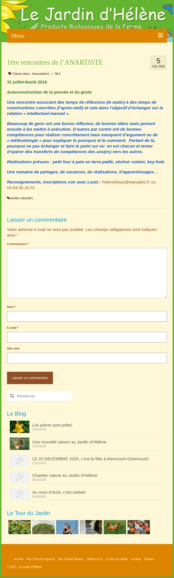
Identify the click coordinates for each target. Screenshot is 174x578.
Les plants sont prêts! (52, 425)
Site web (13, 348)
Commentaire (18, 244)
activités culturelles (21, 198)
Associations (40, 73)
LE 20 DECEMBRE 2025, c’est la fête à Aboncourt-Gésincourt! (90, 458)
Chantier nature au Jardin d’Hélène (65, 475)
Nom (11, 307)
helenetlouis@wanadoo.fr (126, 182)
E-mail (12, 327)
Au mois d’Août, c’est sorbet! (58, 492)
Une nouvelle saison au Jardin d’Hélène (69, 441)
